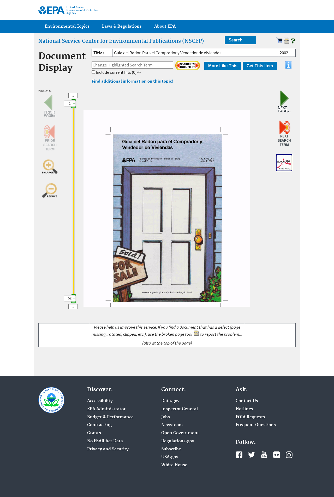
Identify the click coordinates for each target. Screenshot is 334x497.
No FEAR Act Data (105, 441)
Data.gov (170, 401)
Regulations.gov (177, 441)
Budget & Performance (110, 417)
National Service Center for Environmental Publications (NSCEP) (121, 41)
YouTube (264, 454)
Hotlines (244, 409)
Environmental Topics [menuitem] (67, 26)
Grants (94, 433)
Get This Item (260, 66)
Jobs (165, 417)
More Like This (222, 66)
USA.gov (169, 457)
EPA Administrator (106, 409)
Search (235, 40)
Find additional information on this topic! (133, 81)
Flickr (276, 454)
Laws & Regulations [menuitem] (122, 26)
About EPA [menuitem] (165, 26)
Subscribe (171, 449)
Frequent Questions (256, 425)
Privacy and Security (108, 449)
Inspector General (179, 409)
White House (174, 465)
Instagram (289, 454)
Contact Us (247, 401)
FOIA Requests (250, 417)
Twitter (251, 454)
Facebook (239, 454)
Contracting (99, 425)
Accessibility (100, 401)
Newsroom (172, 425)
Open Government (180, 433)
